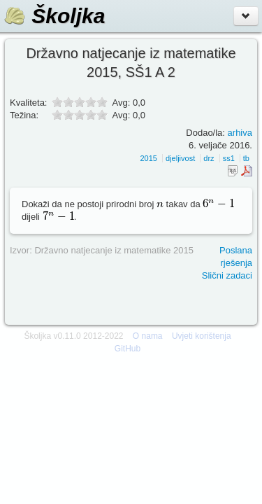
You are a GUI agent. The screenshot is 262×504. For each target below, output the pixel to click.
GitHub (127, 349)
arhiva (240, 132)
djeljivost (180, 158)
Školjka (54, 15)
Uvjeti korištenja (201, 336)
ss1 (229, 158)
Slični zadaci (227, 275)
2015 (148, 158)
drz (208, 158)
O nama (148, 336)
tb (246, 158)
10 (102, 114)
